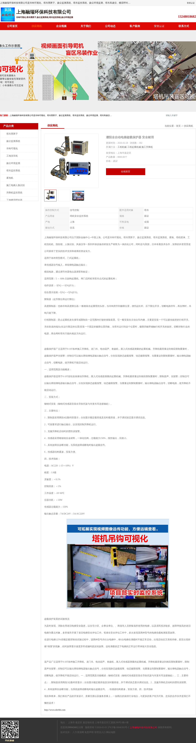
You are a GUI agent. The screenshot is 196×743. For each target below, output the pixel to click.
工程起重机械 (134, 147)
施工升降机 (147, 147)
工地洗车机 (12, 156)
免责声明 (89, 732)
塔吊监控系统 (13, 170)
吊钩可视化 (12, 148)
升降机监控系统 (14, 192)
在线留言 (125, 171)
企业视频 (61, 26)
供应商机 (37, 26)
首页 (178, 126)
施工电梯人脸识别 (15, 185)
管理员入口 (100, 732)
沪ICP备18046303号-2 (118, 727)
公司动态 (110, 26)
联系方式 (184, 26)
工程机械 (122, 147)
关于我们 (86, 26)
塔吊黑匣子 (12, 134)
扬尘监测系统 (13, 141)
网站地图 (110, 732)
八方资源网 (78, 732)
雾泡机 (9, 178)
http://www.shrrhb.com (54, 710)
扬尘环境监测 (13, 163)
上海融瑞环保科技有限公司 (143, 727)
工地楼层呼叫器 (14, 200)
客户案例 (135, 26)
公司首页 (12, 26)
